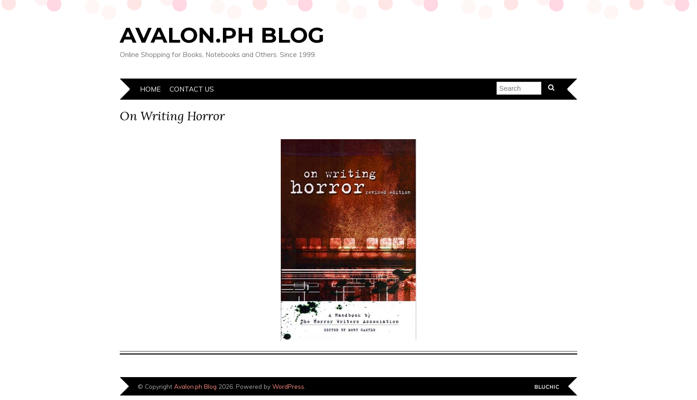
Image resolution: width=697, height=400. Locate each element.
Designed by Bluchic (547, 387)
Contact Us (192, 89)
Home (150, 89)
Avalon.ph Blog (222, 35)
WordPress (288, 386)
